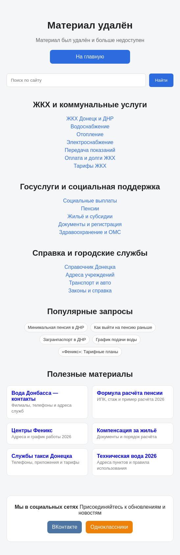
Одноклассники (109, 527)
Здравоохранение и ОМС (90, 232)
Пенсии (90, 208)
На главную (90, 56)
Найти (161, 80)
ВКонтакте (64, 527)
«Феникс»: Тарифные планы (90, 351)
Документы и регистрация (90, 224)
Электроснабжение (90, 142)
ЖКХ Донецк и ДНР (90, 118)
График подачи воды (116, 339)
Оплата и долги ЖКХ (90, 158)
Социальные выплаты (90, 200)
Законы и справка (90, 290)
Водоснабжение (90, 126)
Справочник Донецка (90, 267)
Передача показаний (90, 150)
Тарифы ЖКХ (90, 166)
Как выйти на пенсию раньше (123, 327)
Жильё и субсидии (89, 216)
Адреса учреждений (90, 275)
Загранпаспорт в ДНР (64, 339)
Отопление (90, 134)
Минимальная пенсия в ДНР (56, 327)
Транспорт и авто (90, 283)
